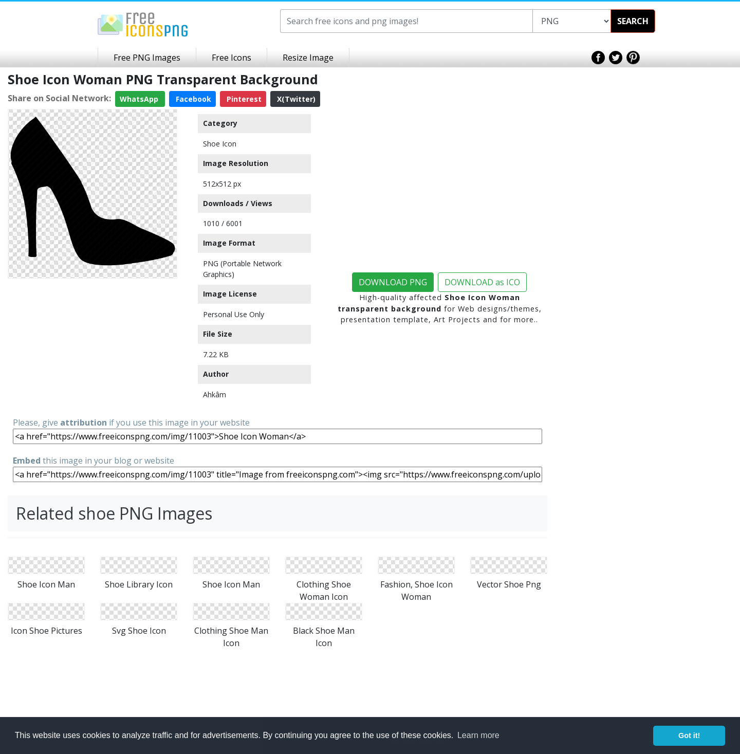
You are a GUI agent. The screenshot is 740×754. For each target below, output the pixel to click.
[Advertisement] (92, 347)
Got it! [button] (689, 735)
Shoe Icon (219, 144)
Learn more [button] (478, 735)
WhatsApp (140, 99)
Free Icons (231, 57)
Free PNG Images (147, 57)
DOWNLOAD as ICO (482, 282)
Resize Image (308, 57)
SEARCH (633, 21)
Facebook (192, 99)
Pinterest (243, 99)
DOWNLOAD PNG (393, 282)
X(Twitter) (295, 99)
